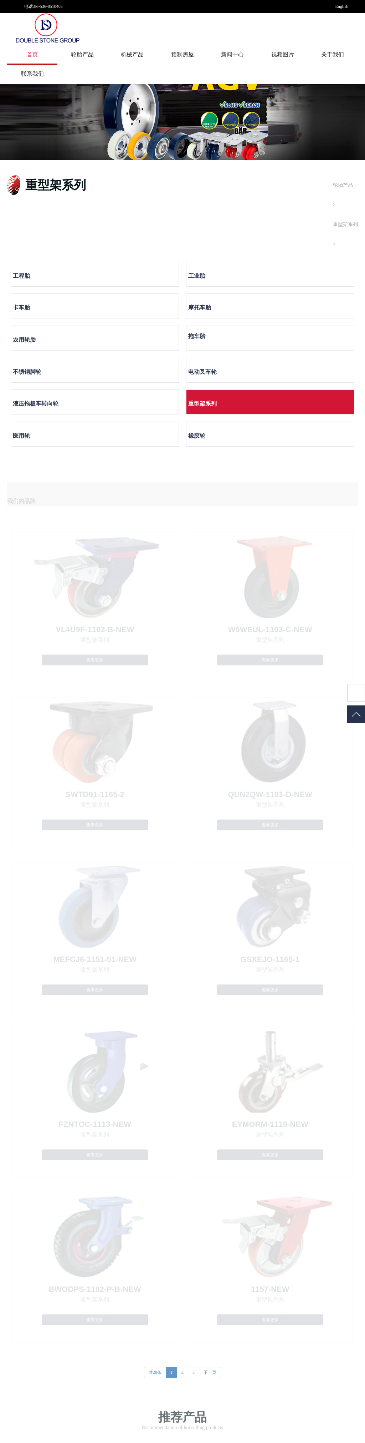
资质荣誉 (156, 1322)
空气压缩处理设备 (94, 1322)
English (342, 6)
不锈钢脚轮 (209, 312)
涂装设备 (85, 1314)
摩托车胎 (294, 279)
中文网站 (344, 32)
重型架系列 (345, 224)
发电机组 (85, 1330)
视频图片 (282, 54)
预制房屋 (182, 54)
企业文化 (156, 1330)
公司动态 (226, 1299)
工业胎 (116, 279)
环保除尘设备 (90, 1306)
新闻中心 (232, 54)
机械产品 (132, 54)
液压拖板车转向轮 (43, 345)
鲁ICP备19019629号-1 (106, 1429)
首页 (32, 54)
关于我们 (332, 54)
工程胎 (28, 279)
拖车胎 (116, 308)
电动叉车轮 (297, 312)
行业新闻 (226, 1306)
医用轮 (203, 345)
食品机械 (85, 1338)
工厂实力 (156, 1306)
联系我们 (32, 74)
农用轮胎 (31, 312)
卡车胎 (203, 279)
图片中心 (296, 1299)
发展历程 (156, 1314)
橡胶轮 (291, 345)
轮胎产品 (82, 54)
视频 (292, 1306)
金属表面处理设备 (94, 1299)
